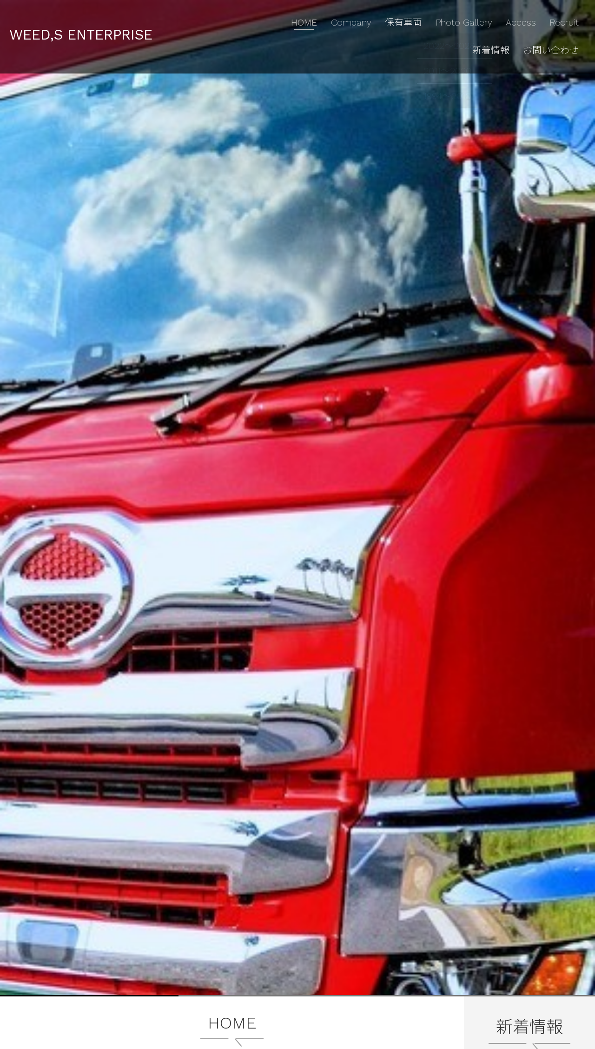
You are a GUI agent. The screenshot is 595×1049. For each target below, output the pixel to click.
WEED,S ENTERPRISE (95, 25)
